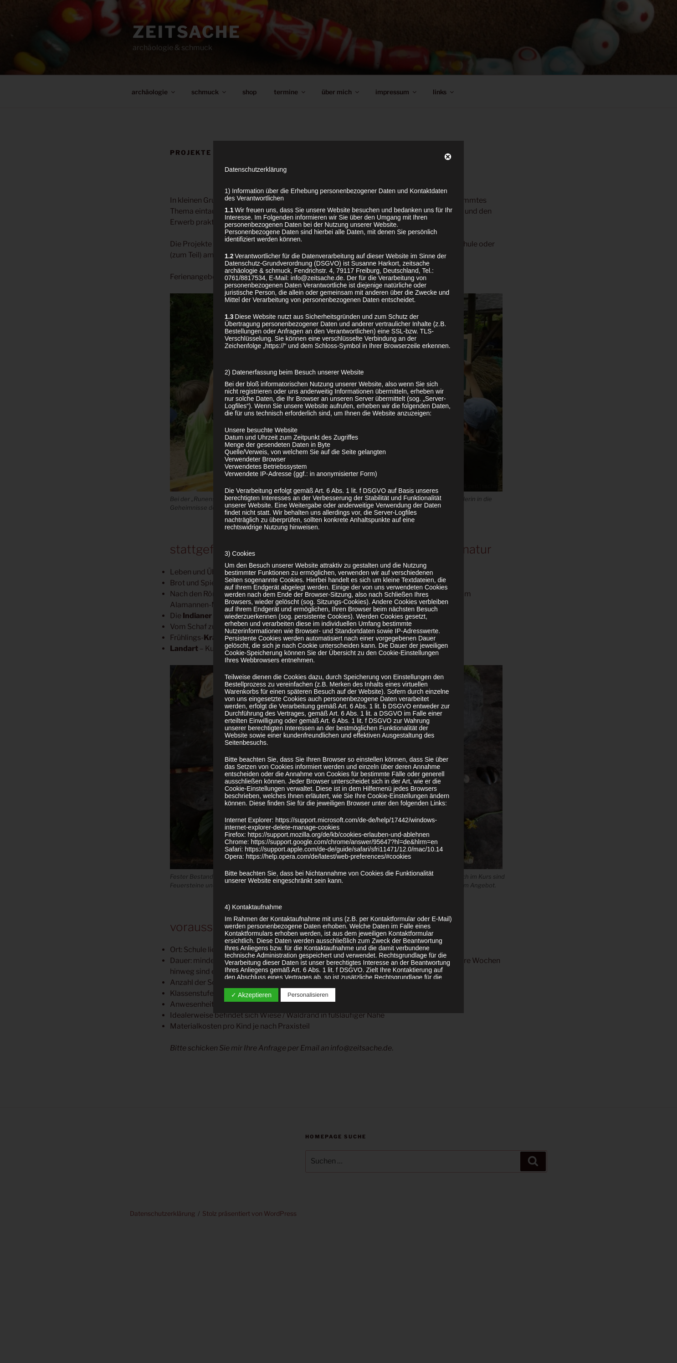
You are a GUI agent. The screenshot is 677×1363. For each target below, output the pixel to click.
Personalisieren (307, 994)
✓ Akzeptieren (251, 995)
